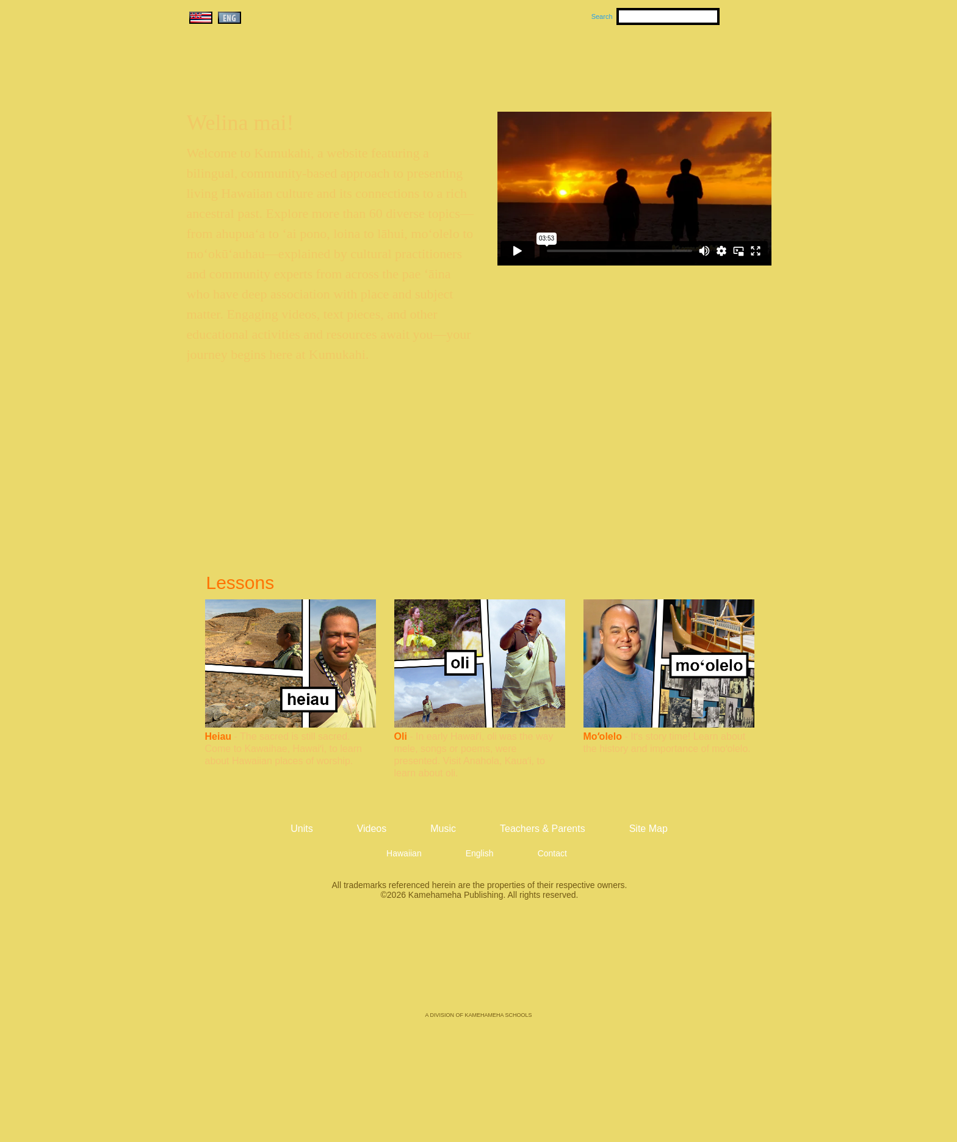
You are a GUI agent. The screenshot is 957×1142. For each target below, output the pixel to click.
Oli (400, 736)
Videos (594, 61)
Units (461, 61)
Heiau (218, 736)
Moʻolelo (602, 736)
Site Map (648, 828)
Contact (552, 853)
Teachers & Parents (696, 61)
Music (537, 61)
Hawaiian (404, 853)
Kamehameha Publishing (478, 964)
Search (602, 16)
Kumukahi (291, 77)
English (480, 853)
